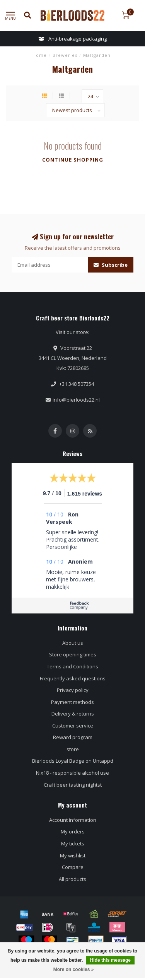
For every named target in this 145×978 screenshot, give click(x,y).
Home (39, 55)
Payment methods (72, 702)
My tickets (72, 843)
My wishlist (72, 855)
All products (72, 879)
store (73, 749)
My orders (73, 831)
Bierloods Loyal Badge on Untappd (72, 760)
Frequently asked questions (73, 678)
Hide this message (110, 960)
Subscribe (111, 264)
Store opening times (72, 654)
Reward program (72, 737)
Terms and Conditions (72, 666)
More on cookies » (73, 969)
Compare (73, 867)
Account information (72, 819)
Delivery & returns (72, 713)
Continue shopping (72, 159)
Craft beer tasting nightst (73, 784)
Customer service (72, 725)
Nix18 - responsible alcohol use (72, 772)
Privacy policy (73, 690)
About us (72, 642)
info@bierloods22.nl (76, 399)
